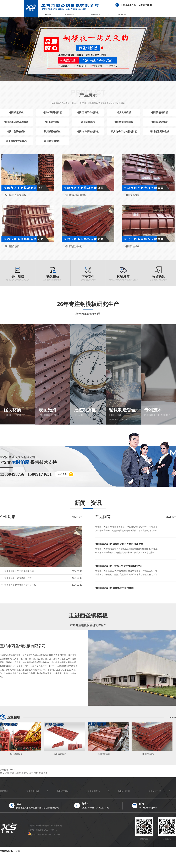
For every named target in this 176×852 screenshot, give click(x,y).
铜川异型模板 (88, 122)
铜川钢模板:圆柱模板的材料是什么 (20, 587)
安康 (41, 773)
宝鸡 (12, 773)
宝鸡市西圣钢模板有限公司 (23, 646)
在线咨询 (65, 474)
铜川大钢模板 (124, 112)
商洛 (46, 773)
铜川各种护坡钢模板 (88, 131)
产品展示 (88, 94)
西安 (2, 773)
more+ (77, 516)
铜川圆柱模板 (52, 122)
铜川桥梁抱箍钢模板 (75, 195)
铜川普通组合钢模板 (88, 112)
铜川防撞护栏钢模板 (16, 141)
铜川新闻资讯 (122, 14)
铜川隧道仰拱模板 (123, 122)
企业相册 (13, 717)
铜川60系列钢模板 (52, 112)
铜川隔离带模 (132, 195)
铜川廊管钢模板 (52, 141)
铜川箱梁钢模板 (159, 122)
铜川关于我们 (69, 14)
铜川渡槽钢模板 (159, 112)
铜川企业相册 (124, 791)
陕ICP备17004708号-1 (46, 830)
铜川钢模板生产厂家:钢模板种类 (19, 573)
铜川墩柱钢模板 (52, 131)
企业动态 (7, 517)
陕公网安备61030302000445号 (44, 834)
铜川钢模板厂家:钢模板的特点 (18, 580)
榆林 (36, 773)
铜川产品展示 (95, 14)
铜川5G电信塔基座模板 (16, 122)
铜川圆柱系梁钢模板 (15, 195)
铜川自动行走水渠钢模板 (124, 131)
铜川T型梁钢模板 (16, 131)
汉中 (31, 773)
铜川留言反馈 (154, 791)
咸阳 (17, 773)
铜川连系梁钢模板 (159, 131)
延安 (26, 773)
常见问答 (103, 517)
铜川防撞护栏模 (73, 246)
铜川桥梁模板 (16, 112)
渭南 (21, 773)
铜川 (7, 773)
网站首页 (48, 14)
